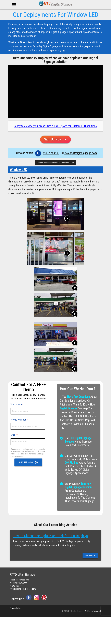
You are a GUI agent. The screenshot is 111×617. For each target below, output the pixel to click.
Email (13, 434)
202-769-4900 (51, 153)
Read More (90, 555)
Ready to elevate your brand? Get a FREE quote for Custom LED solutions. (55, 126)
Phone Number (19, 419)
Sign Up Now (55, 139)
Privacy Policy (15, 608)
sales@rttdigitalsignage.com (79, 153)
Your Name (16, 404)
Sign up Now (28, 462)
